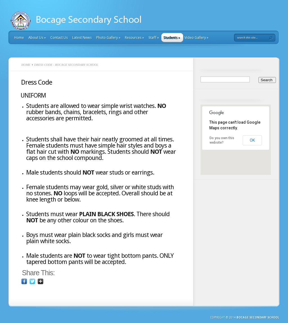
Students (171, 37)
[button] (235, 151)
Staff (153, 37)
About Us (37, 37)
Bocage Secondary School (258, 317)
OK (252, 140)
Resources (134, 37)
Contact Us (59, 37)
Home (19, 37)
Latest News (82, 37)
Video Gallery (196, 37)
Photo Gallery (108, 37)
